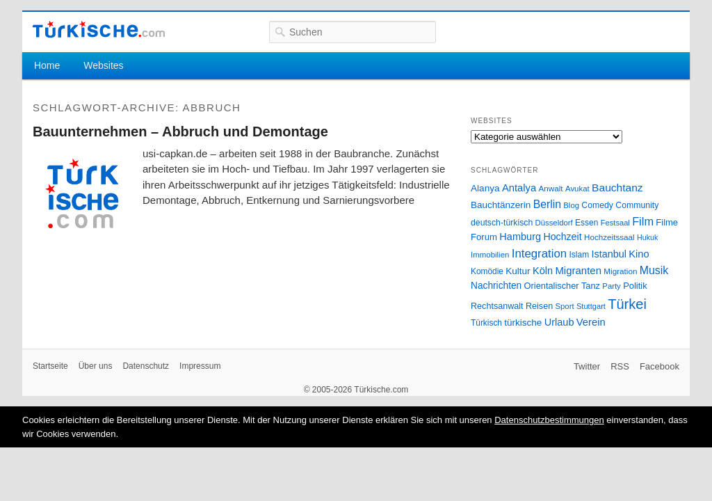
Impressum (199, 366)
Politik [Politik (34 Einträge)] (635, 285)
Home (47, 65)
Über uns (96, 366)
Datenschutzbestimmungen (549, 420)
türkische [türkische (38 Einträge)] (523, 322)
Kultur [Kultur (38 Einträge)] (517, 271)
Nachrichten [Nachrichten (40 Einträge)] (496, 285)
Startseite (50, 366)
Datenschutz (145, 366)
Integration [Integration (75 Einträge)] (539, 253)
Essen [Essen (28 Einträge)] (586, 223)
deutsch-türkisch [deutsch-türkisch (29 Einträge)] (502, 223)
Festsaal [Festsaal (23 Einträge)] (615, 222)
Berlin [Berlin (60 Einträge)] (547, 204)
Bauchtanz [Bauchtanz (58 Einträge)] (617, 187)
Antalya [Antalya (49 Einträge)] (519, 187)
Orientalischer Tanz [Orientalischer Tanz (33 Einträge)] (562, 285)
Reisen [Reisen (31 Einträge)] (539, 306)
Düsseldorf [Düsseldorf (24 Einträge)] (554, 222)
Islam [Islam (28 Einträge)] (579, 255)
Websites (103, 65)
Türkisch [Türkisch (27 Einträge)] (486, 323)
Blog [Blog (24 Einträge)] (571, 205)
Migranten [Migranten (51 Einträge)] (578, 270)
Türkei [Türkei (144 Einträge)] (627, 304)
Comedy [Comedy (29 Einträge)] (597, 205)
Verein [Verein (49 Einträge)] (591, 322)
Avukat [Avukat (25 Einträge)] (577, 188)
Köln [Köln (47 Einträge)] (543, 270)
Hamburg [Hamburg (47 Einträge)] (520, 236)
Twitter (587, 366)
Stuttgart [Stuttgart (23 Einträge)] (591, 306)
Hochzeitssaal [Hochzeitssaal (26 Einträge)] (609, 236)
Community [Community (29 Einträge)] (636, 205)
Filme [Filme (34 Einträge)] (667, 222)
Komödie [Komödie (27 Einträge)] (487, 271)
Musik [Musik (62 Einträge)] (654, 270)
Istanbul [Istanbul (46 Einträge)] (609, 254)
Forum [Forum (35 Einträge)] (484, 237)
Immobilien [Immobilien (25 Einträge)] (490, 254)
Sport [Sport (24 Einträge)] (565, 306)
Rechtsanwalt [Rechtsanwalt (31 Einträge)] (497, 306)
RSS (619, 366)
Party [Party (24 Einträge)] (611, 286)
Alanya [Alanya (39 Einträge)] (485, 188)
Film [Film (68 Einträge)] (643, 221)
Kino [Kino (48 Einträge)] (639, 254)
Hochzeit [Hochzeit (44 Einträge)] (562, 236)
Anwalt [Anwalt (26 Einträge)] (551, 188)
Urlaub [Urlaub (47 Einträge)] (559, 322)
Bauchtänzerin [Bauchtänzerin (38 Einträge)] (501, 205)
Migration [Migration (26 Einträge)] (620, 271)
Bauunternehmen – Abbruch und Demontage (180, 131)
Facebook (659, 366)
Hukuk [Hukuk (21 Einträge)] (647, 237)
